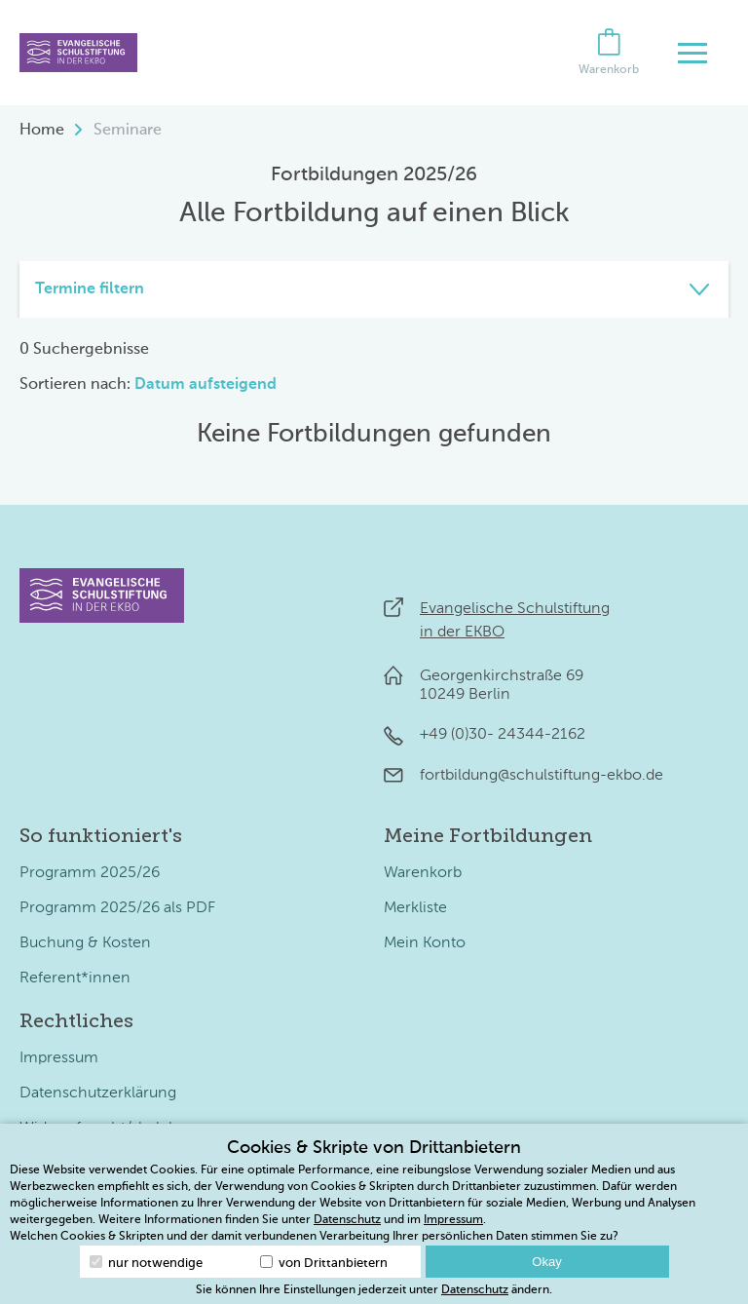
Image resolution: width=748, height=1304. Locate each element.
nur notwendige (146, 1262)
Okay (546, 1261)
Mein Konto (425, 943)
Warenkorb (423, 873)
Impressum (58, 1058)
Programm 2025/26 (89, 873)
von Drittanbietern (324, 1262)
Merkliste (415, 908)
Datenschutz (347, 1220)
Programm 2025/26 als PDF (117, 908)
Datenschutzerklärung (97, 1093)
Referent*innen (75, 978)
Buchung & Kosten (85, 943)
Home (41, 130)
